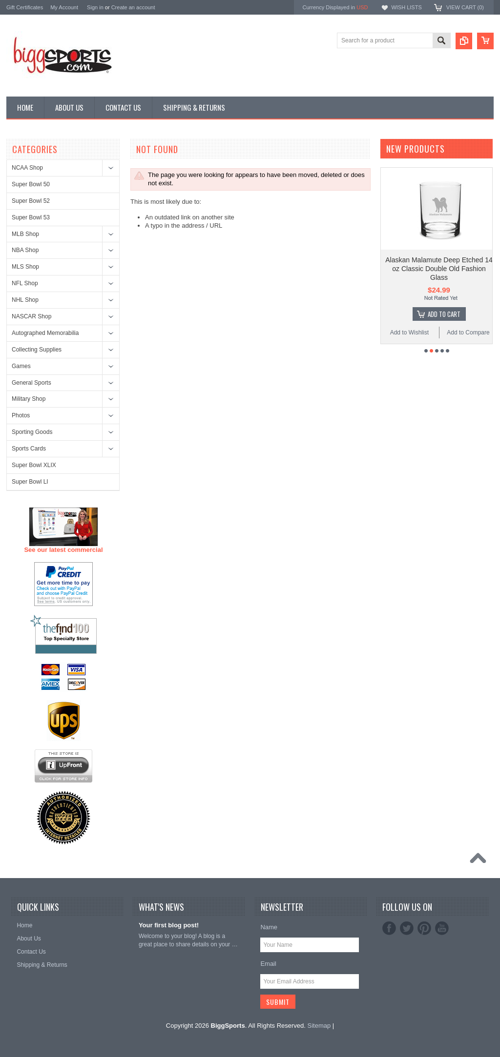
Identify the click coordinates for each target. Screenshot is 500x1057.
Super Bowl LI (30, 481)
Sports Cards (29, 448)
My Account (64, 7)
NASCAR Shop (31, 316)
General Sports (31, 382)
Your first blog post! (169, 925)
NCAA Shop (27, 167)
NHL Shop (25, 299)
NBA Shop (25, 250)
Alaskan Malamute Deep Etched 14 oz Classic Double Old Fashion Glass (438, 268)
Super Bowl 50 (31, 184)
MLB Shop (25, 234)
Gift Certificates (24, 7)
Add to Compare (468, 332)
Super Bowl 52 (31, 200)
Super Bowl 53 (31, 217)
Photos (21, 415)
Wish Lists (406, 7)
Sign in (95, 7)
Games (21, 366)
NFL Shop (25, 283)
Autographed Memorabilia (45, 333)
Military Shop (28, 398)
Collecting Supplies (37, 349)
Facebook (389, 928)
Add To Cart (444, 314)
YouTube (442, 928)
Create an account (133, 7)
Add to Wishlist (409, 332)
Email (268, 963)
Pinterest (424, 928)
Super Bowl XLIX (34, 465)
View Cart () (465, 7)
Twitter (407, 928)
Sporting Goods (32, 432)
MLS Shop (25, 266)
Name (268, 927)
